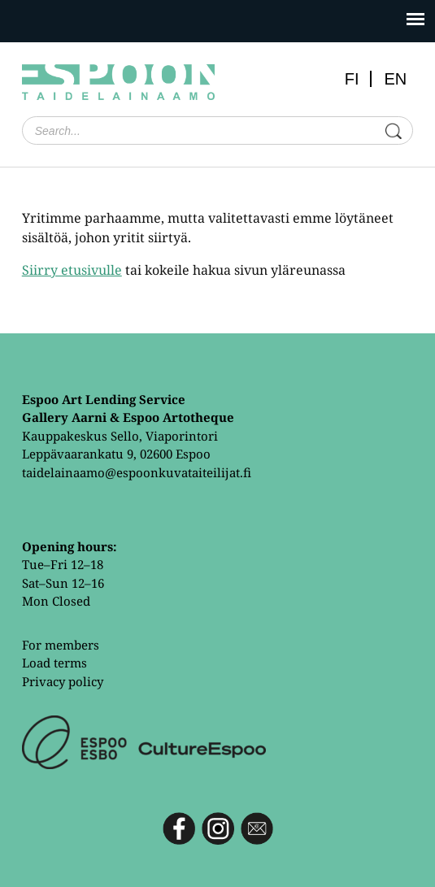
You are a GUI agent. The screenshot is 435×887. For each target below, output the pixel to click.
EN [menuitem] (395, 79)
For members (60, 645)
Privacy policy (62, 681)
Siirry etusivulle (72, 270)
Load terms (54, 662)
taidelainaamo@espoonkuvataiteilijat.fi (136, 472)
